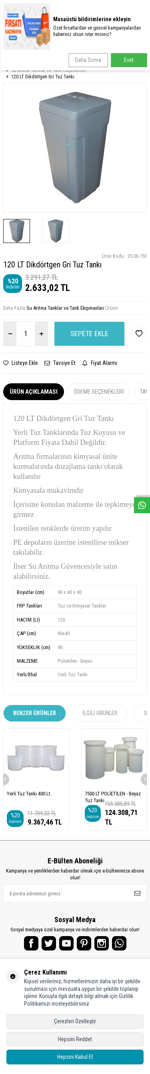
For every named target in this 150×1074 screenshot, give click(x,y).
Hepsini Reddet (75, 1039)
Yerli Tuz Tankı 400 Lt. (29, 794)
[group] (75, 148)
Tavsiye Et (60, 363)
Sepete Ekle (89, 333)
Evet (129, 60)
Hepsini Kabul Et (75, 1057)
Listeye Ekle (20, 363)
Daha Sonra (88, 60)
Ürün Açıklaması (34, 391)
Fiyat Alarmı (99, 363)
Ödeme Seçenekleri (99, 391)
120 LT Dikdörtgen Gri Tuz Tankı (42, 77)
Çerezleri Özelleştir (75, 1021)
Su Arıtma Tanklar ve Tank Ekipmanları (48, 70)
